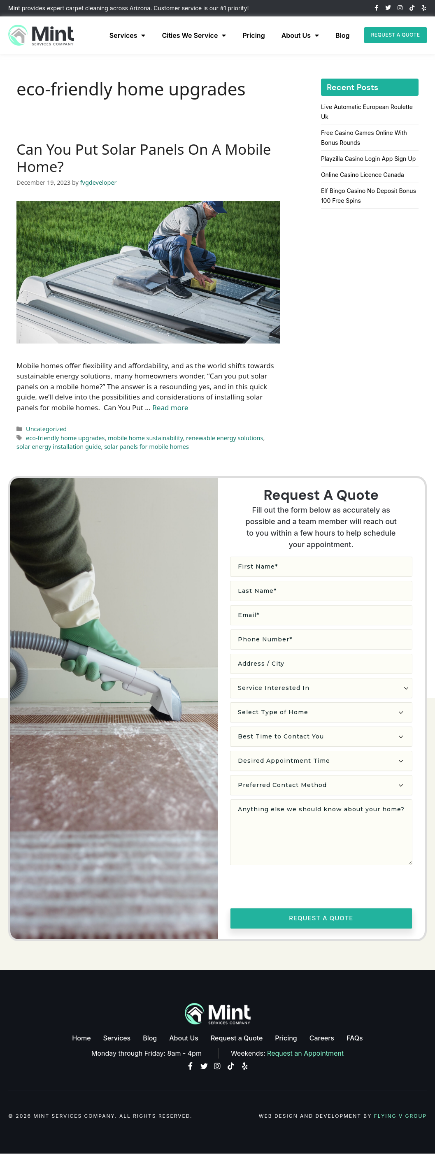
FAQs (355, 1038)
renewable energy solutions (224, 438)
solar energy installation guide (58, 446)
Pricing (247, 35)
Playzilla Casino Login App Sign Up (368, 158)
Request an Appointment (305, 1053)
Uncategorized (46, 429)
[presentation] (292, 888)
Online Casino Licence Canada (362, 174)
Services (121, 35)
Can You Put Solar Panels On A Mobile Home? (143, 157)
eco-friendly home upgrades (65, 438)
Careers (321, 1038)
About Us (294, 35)
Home (81, 1038)
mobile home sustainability (145, 438)
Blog (336, 35)
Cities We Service (188, 35)
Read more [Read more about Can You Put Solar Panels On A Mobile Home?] (170, 407)
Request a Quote (237, 1038)
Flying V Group (400, 1116)
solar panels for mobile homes (146, 446)
